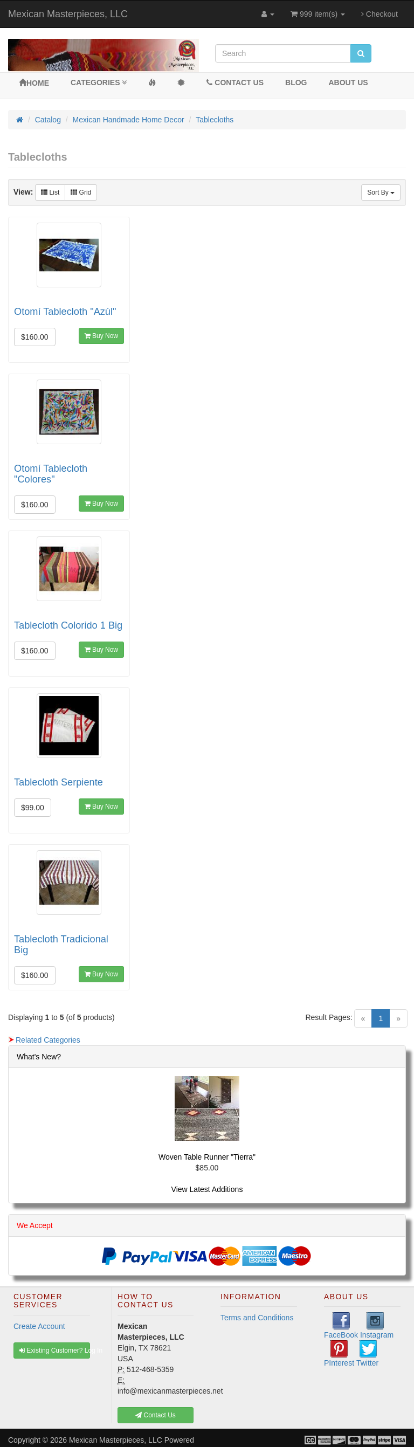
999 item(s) (318, 14)
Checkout (379, 14)
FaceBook (341, 1325)
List (50, 192)
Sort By (381, 192)
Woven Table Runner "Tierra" (207, 1157)
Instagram (377, 1325)
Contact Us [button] (155, 1415)
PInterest (339, 1353)
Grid (81, 192)
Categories (99, 82)
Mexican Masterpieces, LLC (68, 14)
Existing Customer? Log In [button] (54, 1350)
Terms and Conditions (256, 1317)
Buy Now (101, 336)
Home (34, 83)
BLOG (296, 82)
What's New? (39, 1056)
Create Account (39, 1326)
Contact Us (235, 82)
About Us (348, 82)
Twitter (367, 1353)
